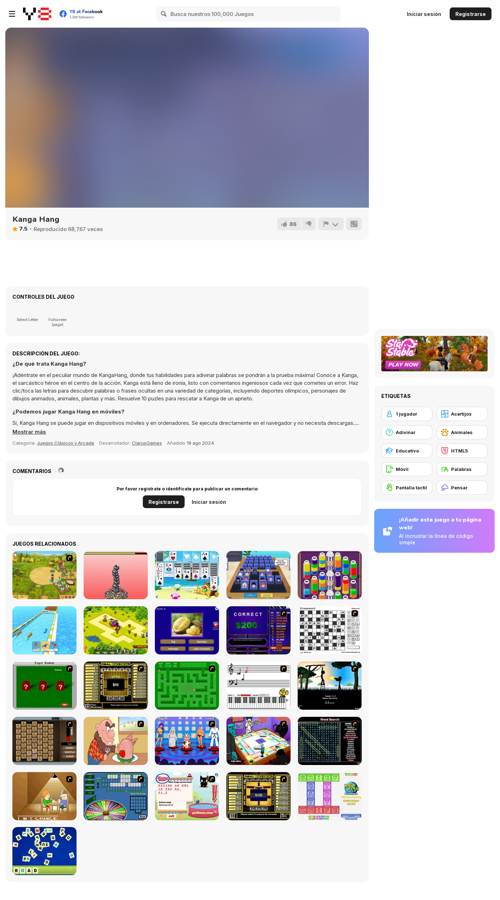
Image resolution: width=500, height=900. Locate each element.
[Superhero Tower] (116, 575)
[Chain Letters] (44, 741)
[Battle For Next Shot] (44, 796)
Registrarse (470, 14)
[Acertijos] (462, 414)
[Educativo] (406, 451)
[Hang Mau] (187, 796)
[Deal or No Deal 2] (258, 796)
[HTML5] (462, 451)
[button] (29, 432)
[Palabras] (462, 469)
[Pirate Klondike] (187, 575)
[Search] (164, 14)
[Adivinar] (406, 432)
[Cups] (44, 686)
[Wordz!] (330, 796)
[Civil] (330, 686)
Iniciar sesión (424, 14)
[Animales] (462, 432)
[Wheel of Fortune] (116, 796)
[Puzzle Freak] (258, 741)
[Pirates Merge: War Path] (116, 630)
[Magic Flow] (330, 575)
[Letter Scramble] (44, 851)
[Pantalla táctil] (406, 487)
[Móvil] (406, 469)
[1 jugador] (406, 414)
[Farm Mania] (44, 575)
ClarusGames (147, 443)
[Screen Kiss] (187, 741)
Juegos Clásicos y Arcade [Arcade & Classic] (65, 443)
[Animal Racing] (44, 630)
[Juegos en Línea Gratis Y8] (37, 13)
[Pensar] (462, 487)
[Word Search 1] (330, 741)
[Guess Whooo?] (258, 575)
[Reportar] (331, 224)
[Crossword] (330, 630)
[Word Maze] (187, 686)
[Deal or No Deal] (116, 686)
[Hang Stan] (116, 741)
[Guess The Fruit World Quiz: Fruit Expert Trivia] (187, 630)
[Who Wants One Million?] (258, 630)
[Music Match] (258, 686)
